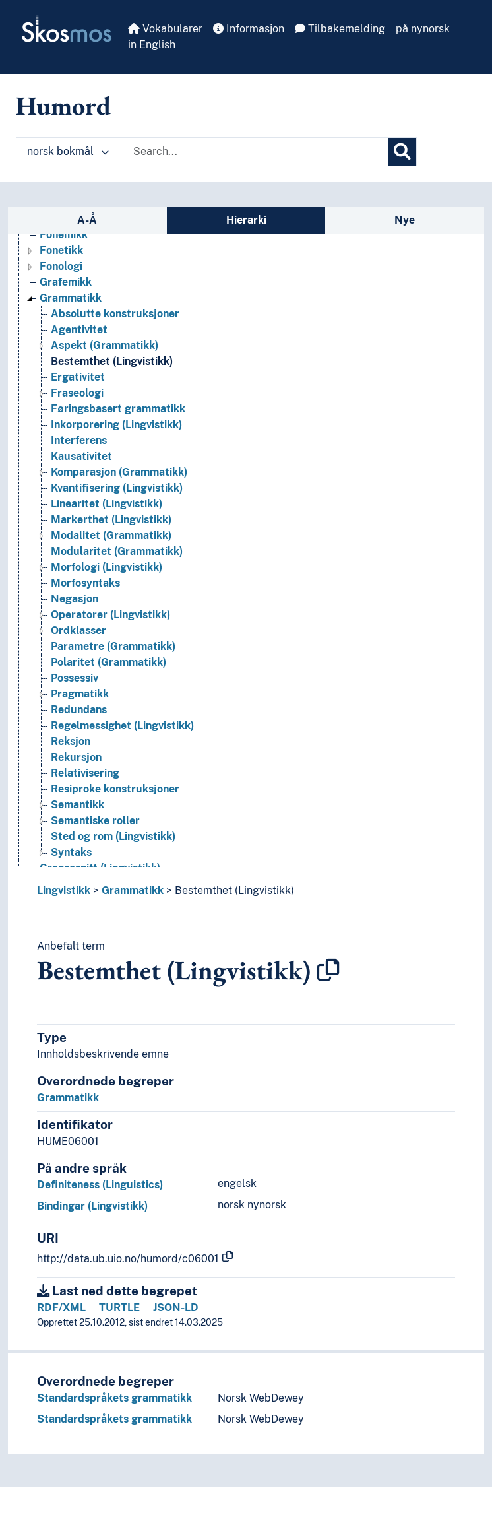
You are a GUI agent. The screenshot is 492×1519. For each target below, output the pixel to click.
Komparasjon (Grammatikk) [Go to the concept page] (119, 472)
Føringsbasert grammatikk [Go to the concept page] (118, 409)
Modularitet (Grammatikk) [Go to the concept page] (117, 551)
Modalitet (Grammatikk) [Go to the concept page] (111, 535)
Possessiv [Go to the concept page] (74, 678)
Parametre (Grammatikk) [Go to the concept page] (113, 646)
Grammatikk (133, 890)
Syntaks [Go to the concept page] (71, 852)
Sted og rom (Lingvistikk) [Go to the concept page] (113, 836)
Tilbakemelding (340, 28)
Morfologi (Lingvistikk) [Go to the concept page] (106, 567)
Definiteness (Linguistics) (100, 1185)
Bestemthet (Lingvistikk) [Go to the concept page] (112, 361)
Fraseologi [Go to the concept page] (77, 393)
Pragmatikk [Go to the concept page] (80, 694)
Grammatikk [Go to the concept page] (71, 298)
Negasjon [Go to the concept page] (74, 599)
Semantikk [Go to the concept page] (77, 804)
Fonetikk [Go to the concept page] (61, 250)
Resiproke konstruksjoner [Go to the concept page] (115, 789)
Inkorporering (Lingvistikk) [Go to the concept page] (116, 424)
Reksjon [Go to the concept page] (70, 741)
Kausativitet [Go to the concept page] (81, 456)
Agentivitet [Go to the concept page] (79, 329)
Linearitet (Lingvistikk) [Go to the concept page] (106, 504)
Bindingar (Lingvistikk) (92, 1206)
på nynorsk (423, 28)
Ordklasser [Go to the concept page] (78, 630)
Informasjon (248, 28)
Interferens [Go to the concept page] (79, 440)
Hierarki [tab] (246, 220)
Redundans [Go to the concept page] (79, 709)
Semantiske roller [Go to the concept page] (95, 820)
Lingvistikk (63, 890)
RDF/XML (61, 1307)
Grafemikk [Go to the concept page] (66, 282)
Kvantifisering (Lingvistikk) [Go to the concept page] (117, 488)
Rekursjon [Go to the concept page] (76, 757)
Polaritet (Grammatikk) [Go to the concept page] (108, 662)
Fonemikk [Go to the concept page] (64, 234)
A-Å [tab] (87, 220)
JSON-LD (176, 1307)
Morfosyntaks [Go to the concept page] (85, 583)
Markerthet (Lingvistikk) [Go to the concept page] (111, 519)
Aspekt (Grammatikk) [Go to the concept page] (104, 345)
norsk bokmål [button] (68, 151)
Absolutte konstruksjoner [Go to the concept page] (115, 313)
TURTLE (119, 1307)
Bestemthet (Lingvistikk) (234, 890)
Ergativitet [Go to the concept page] (78, 377)
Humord (63, 105)
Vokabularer (165, 28)
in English (151, 44)
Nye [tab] (404, 220)
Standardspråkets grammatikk (114, 1398)
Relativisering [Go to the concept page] (85, 773)
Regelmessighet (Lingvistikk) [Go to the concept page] (122, 725)
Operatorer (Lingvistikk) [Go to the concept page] (110, 614)
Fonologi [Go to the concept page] (61, 266)
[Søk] (402, 151)
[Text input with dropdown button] (256, 151)
